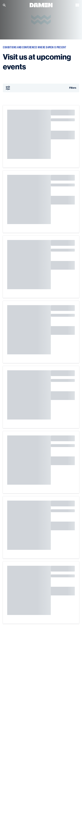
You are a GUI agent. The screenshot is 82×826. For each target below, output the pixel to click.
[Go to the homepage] (41, 5)
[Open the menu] (77, 5)
